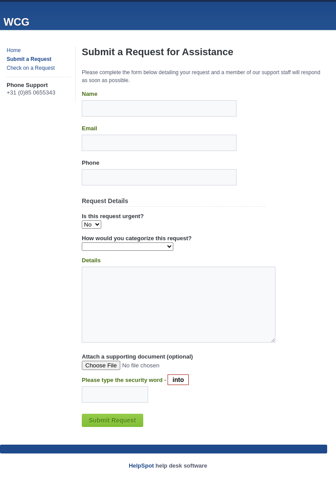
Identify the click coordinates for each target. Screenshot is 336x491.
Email (89, 128)
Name (89, 94)
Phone (90, 162)
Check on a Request (31, 68)
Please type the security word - (125, 380)
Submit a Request (29, 59)
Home (14, 50)
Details (91, 260)
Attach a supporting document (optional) (137, 356)
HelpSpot (141, 465)
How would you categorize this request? (136, 238)
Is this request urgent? (113, 216)
